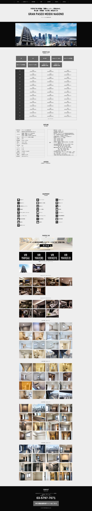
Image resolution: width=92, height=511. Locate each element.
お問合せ (64, 1)
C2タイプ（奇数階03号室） (57, 65)
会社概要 (41, 495)
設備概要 (49, 1)
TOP (18, 1)
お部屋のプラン (26, 1)
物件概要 (33, 1)
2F (33, 58)
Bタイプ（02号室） (21, 64)
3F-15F (45, 58)
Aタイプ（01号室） (68, 58)
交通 (41, 1)
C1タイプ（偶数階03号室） (45, 65)
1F (21, 58)
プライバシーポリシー (48, 495)
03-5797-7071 (46, 498)
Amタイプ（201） (56, 58)
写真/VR (56, 1)
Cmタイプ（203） (33, 64)
